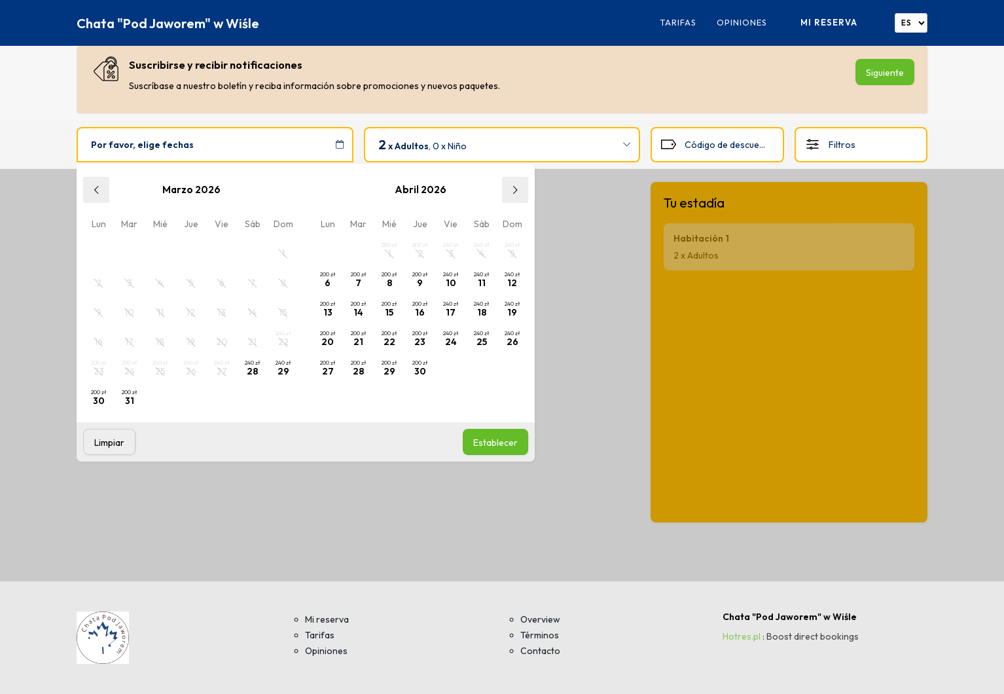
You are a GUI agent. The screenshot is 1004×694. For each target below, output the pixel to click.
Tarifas (678, 22)
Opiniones (742, 22)
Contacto (540, 651)
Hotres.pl (742, 636)
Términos (539, 635)
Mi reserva (828, 22)
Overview (540, 619)
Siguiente (885, 73)
